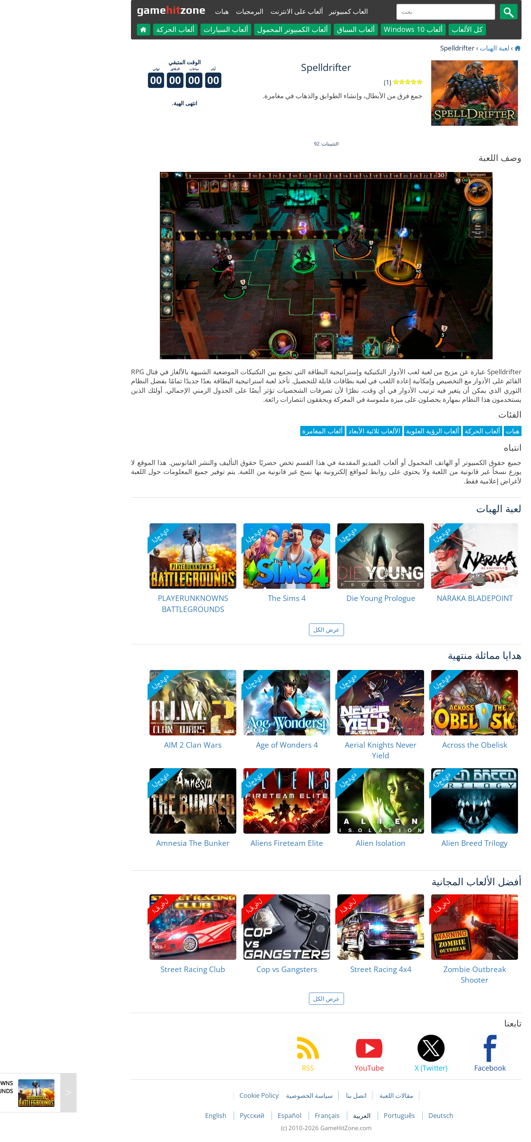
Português (339, 1115)
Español (229, 1115)
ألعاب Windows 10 (352, 29)
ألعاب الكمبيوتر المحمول (231, 29)
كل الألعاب (406, 29)
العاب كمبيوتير (287, 11)
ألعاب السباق (295, 29)
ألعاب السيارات (165, 29)
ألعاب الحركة (114, 29)
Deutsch (380, 1115)
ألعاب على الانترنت (236, 11)
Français (267, 1115)
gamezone (110, 10)
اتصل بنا (295, 1095)
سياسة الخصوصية (248, 1095)
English (155, 1115)
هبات (161, 11)
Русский (192, 1115)
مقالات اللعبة (336, 1095)
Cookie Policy (198, 1095)
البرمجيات (189, 11)
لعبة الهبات (434, 47)
